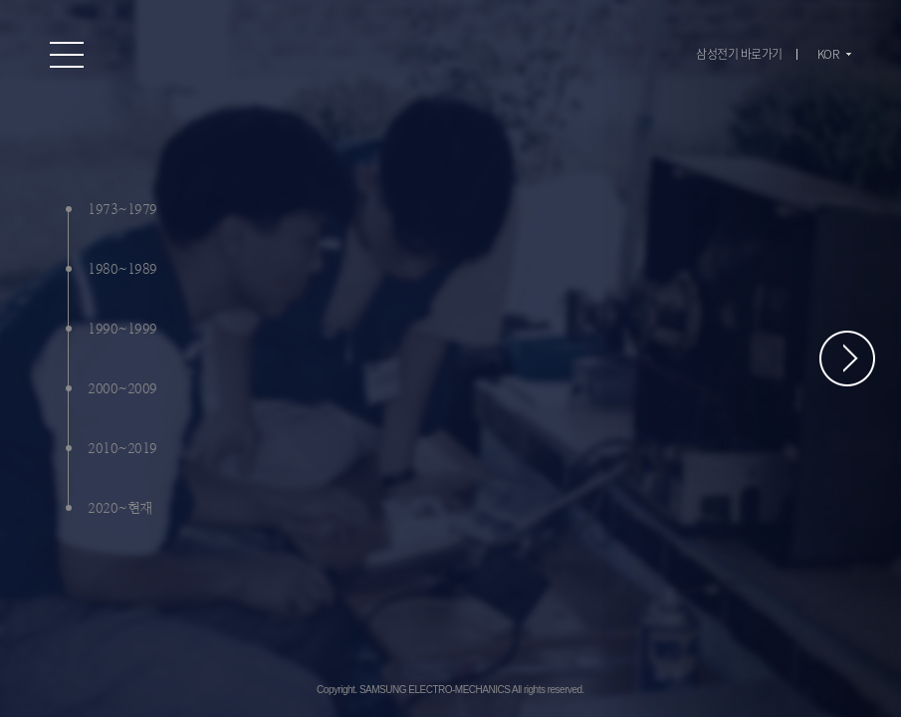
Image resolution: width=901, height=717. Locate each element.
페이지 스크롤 (847, 358)
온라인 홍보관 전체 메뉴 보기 (67, 55)
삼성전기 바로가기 (739, 54)
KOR (828, 54)
